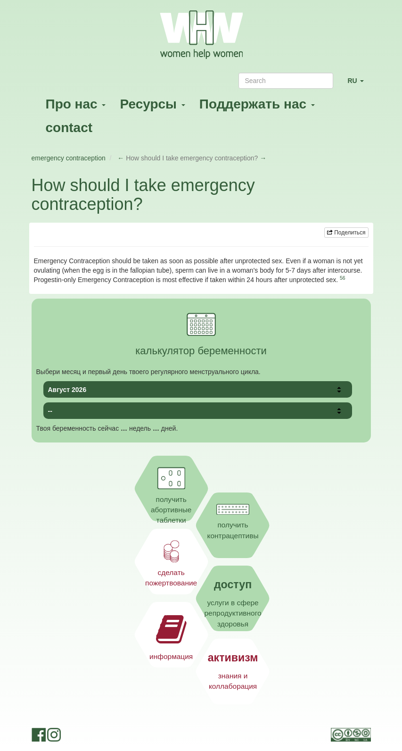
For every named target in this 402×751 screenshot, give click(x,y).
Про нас (76, 104)
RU (358, 84)
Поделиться (346, 232)
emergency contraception (69, 158)
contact (69, 127)
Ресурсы (152, 104)
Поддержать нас (257, 104)
